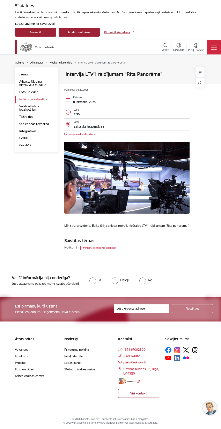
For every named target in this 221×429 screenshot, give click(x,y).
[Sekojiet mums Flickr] (186, 357)
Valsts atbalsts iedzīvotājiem (29, 107)
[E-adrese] (126, 381)
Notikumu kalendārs (33, 99)
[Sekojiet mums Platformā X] (186, 350)
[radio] (95, 280)
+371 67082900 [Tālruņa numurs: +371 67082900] (134, 356)
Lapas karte (72, 363)
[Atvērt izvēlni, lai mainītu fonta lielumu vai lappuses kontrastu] (196, 48)
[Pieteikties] (192, 308)
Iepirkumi (21, 356)
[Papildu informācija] (138, 381)
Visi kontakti (138, 393)
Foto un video (28, 92)
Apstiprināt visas (79, 32)
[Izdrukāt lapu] (200, 72)
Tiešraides (26, 117)
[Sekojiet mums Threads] (195, 350)
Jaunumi (25, 74)
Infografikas (27, 131)
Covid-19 (25, 145)
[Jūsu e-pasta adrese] (141, 308)
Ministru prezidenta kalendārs (100, 247)
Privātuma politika (76, 350)
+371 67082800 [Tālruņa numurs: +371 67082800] (134, 350)
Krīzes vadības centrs (29, 376)
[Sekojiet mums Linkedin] (177, 358)
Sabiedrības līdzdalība (34, 124)
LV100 (23, 138)
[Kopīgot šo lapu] (200, 83)
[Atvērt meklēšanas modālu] (165, 48)
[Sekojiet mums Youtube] (168, 357)
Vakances (21, 350)
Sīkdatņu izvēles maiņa (79, 369)
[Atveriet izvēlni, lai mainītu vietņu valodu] (178, 47)
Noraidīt (35, 32)
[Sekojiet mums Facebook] (168, 350)
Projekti (20, 363)
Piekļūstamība (73, 356)
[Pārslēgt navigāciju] (214, 47)
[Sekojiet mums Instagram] (177, 350)
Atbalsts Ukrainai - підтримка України (32, 83)
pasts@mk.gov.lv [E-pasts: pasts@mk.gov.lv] (134, 362)
